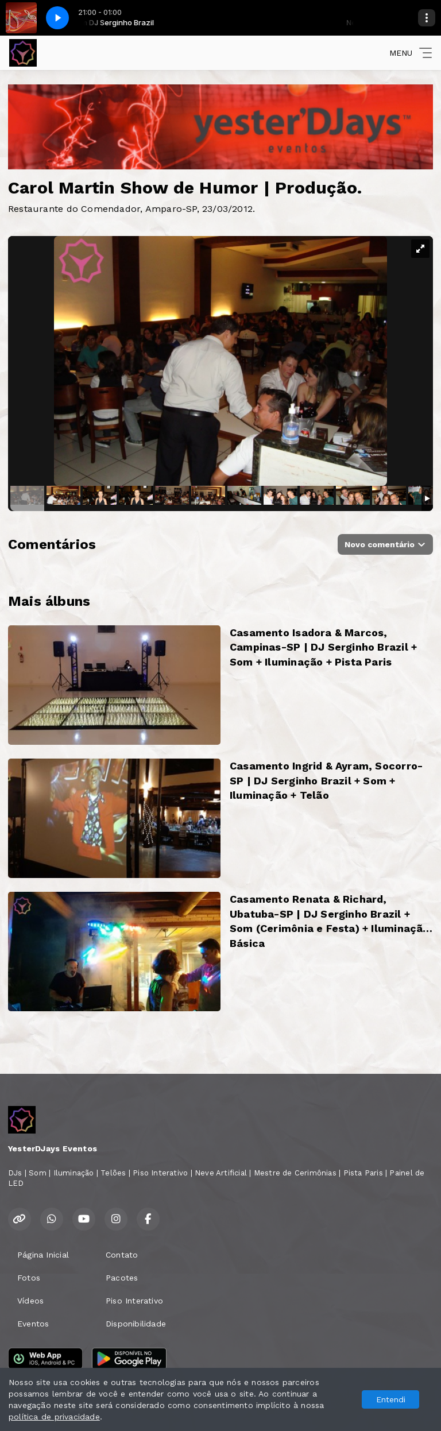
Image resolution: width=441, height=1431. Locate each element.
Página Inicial (43, 1254)
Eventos (33, 1323)
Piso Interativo (134, 1300)
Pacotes (122, 1277)
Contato (122, 1254)
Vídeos (30, 1300)
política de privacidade (54, 1416)
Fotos (28, 1277)
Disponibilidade (136, 1323)
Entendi (390, 1399)
